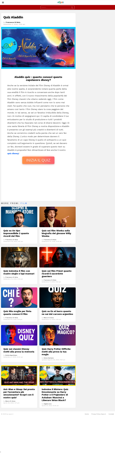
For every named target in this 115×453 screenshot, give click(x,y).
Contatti (111, 414)
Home (87, 414)
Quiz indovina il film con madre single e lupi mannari (18, 272)
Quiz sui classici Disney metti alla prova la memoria (18, 350)
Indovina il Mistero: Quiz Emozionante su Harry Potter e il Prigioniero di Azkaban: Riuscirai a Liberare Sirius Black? (55, 395)
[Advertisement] (38, 183)
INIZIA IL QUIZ (38, 160)
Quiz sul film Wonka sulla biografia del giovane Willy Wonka (56, 233)
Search (72, 8)
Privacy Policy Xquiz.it (98, 414)
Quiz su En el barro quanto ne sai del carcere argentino (57, 312)
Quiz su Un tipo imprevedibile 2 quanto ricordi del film (16, 233)
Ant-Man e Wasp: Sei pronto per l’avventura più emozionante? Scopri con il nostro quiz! (19, 393)
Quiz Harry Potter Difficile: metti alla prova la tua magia (56, 352)
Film (24, 203)
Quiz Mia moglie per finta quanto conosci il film (17, 312)
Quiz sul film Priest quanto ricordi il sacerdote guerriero (56, 274)
